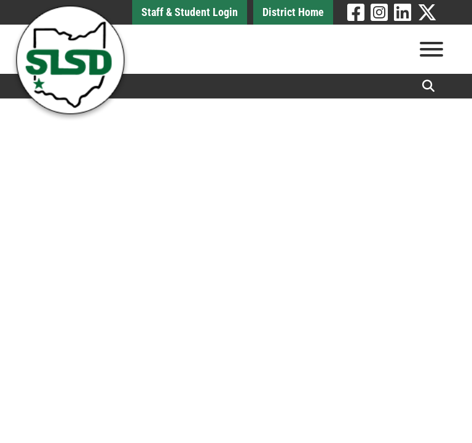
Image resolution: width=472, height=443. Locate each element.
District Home (293, 12)
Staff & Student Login (189, 12)
